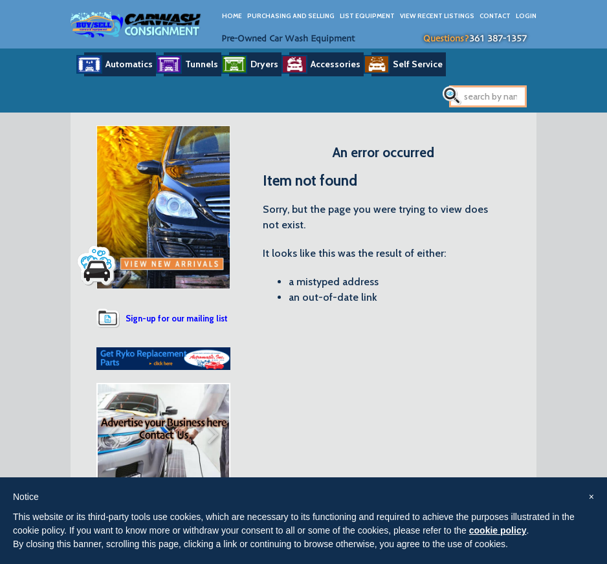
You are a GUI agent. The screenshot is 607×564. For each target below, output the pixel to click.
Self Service (418, 64)
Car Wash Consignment (136, 24)
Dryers (264, 64)
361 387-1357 (498, 38)
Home (232, 16)
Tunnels (201, 64)
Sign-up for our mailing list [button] (177, 318)
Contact (495, 16)
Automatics (129, 64)
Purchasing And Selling (291, 16)
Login (526, 16)
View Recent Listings (437, 16)
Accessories (335, 64)
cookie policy (498, 530)
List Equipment (367, 16)
